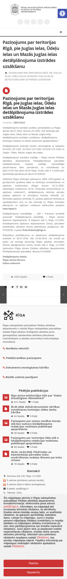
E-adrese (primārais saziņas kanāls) (25, 480)
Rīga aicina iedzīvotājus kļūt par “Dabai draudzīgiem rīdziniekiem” (36, 397)
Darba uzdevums (11, 263)
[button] (62, 13)
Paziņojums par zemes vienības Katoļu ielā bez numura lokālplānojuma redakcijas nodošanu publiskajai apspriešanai (36, 425)
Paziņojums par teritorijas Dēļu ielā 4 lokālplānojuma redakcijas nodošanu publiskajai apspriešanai (34, 440)
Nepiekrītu (33, 572)
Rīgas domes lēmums (14, 260)
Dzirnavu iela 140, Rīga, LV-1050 (24, 476)
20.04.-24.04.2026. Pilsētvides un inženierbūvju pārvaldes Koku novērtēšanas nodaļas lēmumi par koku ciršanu (36, 456)
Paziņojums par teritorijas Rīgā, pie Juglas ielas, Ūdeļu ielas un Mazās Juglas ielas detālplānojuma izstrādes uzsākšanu (29, 107)
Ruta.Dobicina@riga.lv (34, 230)
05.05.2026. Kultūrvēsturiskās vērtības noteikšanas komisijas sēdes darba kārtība (35, 409)
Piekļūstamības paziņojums (22, 358)
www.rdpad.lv (9, 208)
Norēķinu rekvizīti (16, 348)
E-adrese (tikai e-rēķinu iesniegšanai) (25, 484)
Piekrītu (33, 563)
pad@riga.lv (22, 488)
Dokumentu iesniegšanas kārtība (27, 367)
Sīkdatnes (42, 537)
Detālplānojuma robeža (15, 256)
